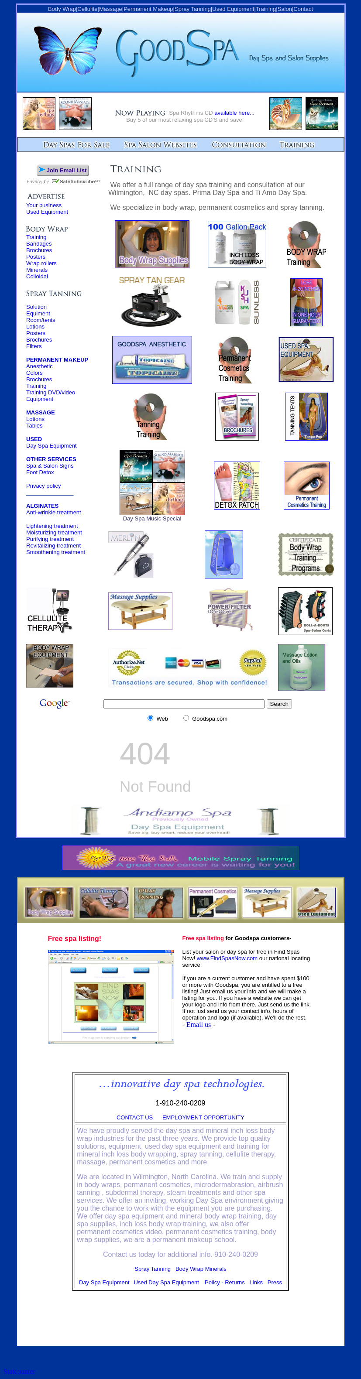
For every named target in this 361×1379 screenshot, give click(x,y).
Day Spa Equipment (51, 442)
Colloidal (37, 276)
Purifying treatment (50, 539)
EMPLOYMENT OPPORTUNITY (203, 1117)
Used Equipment (47, 212)
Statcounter (19, 1371)
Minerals (37, 270)
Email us (198, 1024)
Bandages (39, 243)
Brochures (39, 250)
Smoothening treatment (55, 552)
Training (36, 237)
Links (256, 1282)
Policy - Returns (225, 1282)
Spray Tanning (152, 1269)
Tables (34, 425)
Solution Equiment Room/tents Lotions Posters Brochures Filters (40, 326)
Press (275, 1282)
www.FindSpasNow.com (227, 958)
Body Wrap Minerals (201, 1269)
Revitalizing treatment (53, 545)
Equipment (39, 399)
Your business (44, 205)
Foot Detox (40, 472)
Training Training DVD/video (50, 389)
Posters (35, 256)
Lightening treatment (52, 526)
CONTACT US (135, 1117)
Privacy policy (43, 485)
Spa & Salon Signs (49, 465)
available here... (234, 112)
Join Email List (67, 170)
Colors (34, 373)
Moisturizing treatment (54, 532)
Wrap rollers (41, 263)
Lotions (35, 419)
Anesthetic (39, 366)
